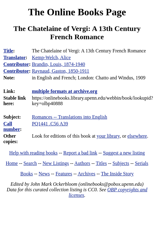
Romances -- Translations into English (69, 117)
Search (30, 163)
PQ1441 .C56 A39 (50, 123)
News (44, 173)
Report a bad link (80, 152)
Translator (14, 57)
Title (8, 50)
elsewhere (137, 136)
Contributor (16, 64)
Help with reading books (33, 152)
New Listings (56, 163)
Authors (82, 163)
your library (108, 136)
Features (64, 173)
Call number (11, 126)
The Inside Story (117, 173)
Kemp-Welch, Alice (51, 57)
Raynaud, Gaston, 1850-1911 (60, 71)
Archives (86, 173)
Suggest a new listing (124, 152)
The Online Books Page (77, 11)
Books (26, 173)
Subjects (121, 163)
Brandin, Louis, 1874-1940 (58, 64)
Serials (141, 163)
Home (12, 163)
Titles (101, 163)
